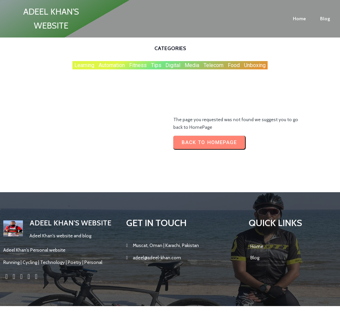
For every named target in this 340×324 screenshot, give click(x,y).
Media (192, 65)
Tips (156, 65)
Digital (172, 65)
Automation (112, 65)
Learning (84, 65)
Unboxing (255, 65)
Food (234, 65)
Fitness (138, 65)
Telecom (213, 65)
